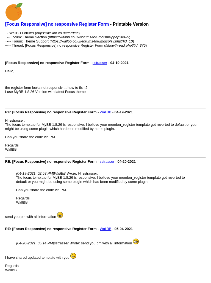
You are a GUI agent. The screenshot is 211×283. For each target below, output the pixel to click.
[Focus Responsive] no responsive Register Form (57, 24)
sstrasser (100, 63)
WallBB (105, 112)
